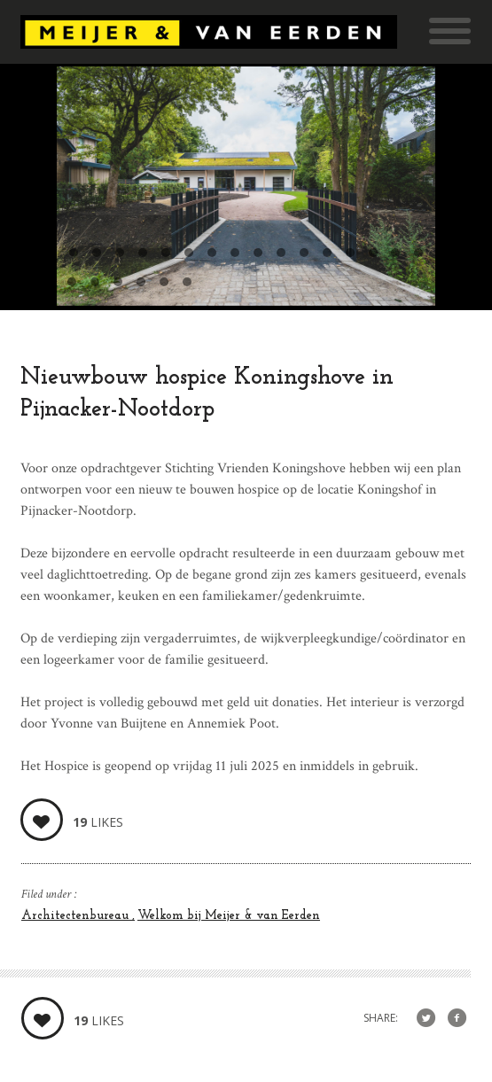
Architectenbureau (76, 915)
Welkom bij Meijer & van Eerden (228, 915)
